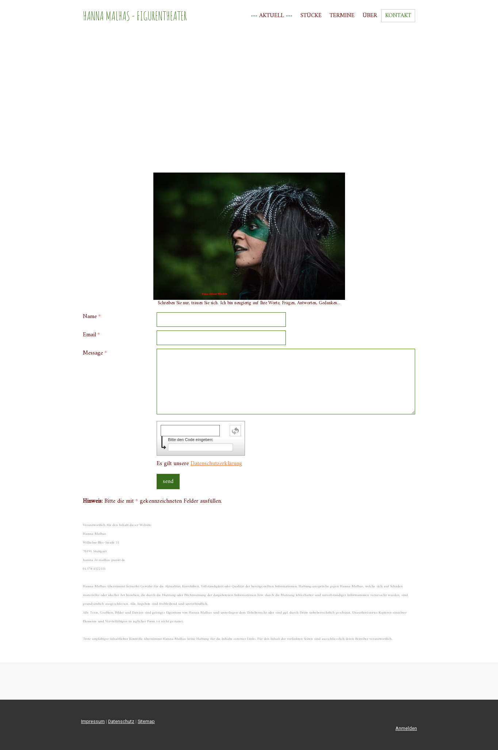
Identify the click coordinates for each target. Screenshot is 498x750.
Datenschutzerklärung (216, 464)
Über (370, 16)
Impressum (93, 721)
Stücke (311, 16)
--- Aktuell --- (271, 16)
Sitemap (146, 721)
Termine (342, 16)
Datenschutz (121, 721)
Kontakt (398, 16)
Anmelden (406, 728)
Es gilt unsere (199, 464)
